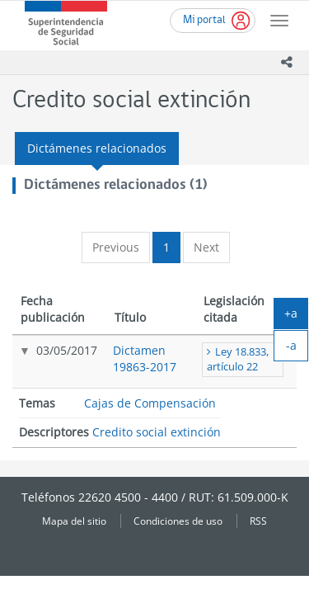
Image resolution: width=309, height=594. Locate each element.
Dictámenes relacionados (96, 148)
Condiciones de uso (177, 520)
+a (296, 316)
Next (206, 247)
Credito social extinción (156, 432)
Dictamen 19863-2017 (144, 358)
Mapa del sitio (74, 520)
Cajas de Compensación (150, 403)
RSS (258, 520)
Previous (115, 247)
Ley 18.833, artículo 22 (238, 359)
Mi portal (204, 20)
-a (297, 349)
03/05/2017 (66, 350)
